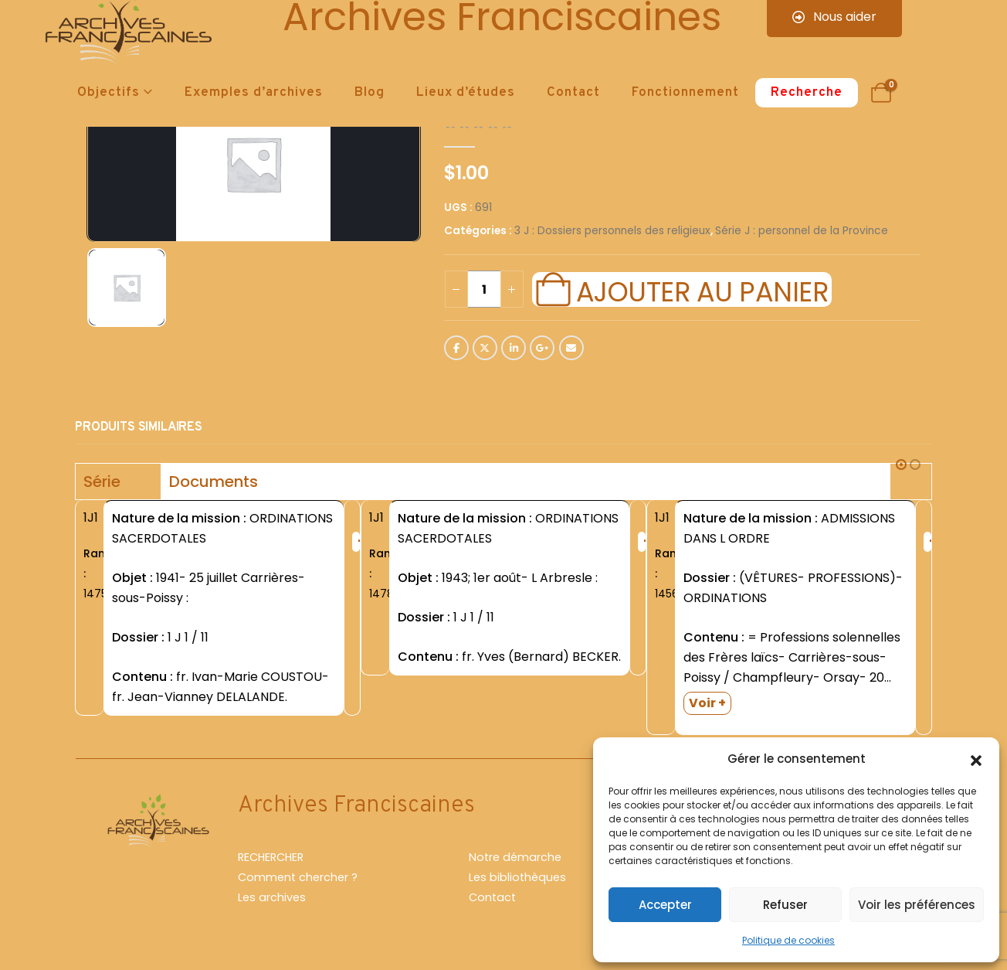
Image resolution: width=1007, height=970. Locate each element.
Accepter (665, 905)
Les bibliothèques (517, 877)
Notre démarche (515, 857)
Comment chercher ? (298, 877)
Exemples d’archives (254, 92)
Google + (542, 347)
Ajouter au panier (702, 290)
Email (571, 347)
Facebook (456, 347)
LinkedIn (513, 347)
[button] (976, 759)
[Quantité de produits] (484, 289)
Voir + (707, 703)
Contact (573, 92)
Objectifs (108, 92)
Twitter (485, 347)
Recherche (807, 92)
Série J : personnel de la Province (801, 230)
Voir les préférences (916, 905)
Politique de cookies (788, 940)
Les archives (272, 897)
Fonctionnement (685, 92)
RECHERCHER (270, 857)
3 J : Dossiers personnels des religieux (612, 230)
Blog (369, 92)
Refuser (785, 905)
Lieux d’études (465, 92)
